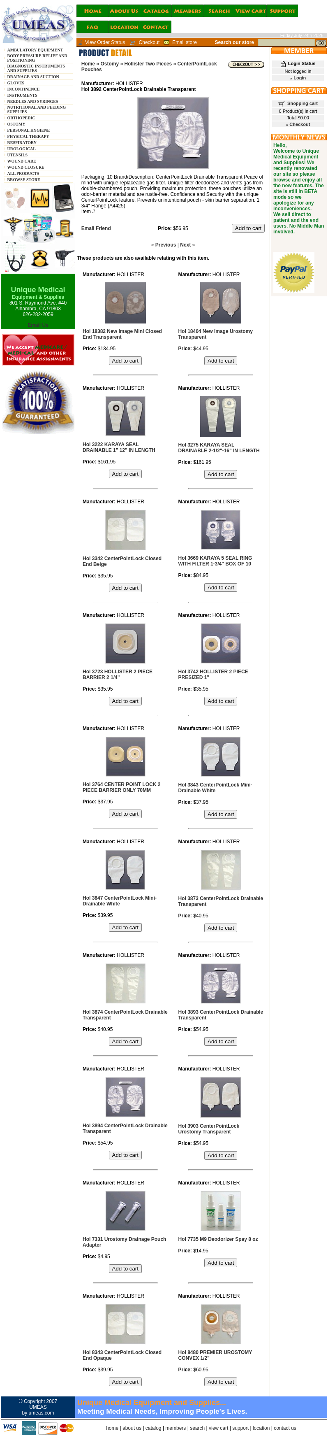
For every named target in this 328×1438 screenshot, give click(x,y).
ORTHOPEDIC (21, 118)
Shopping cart (302, 103)
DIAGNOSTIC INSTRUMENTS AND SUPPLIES (36, 68)
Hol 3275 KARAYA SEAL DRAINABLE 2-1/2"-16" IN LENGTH (219, 448)
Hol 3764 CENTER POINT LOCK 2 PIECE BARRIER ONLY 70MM (121, 787)
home (112, 1428)
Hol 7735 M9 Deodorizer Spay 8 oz (218, 1239)
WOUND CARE (21, 161)
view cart (218, 1428)
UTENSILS (17, 155)
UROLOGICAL (21, 149)
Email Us (38, 325)
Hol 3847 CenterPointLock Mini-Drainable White (120, 901)
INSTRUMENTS (22, 95)
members (175, 1428)
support (240, 1428)
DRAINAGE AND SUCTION (33, 76)
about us (131, 1428)
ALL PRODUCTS (23, 173)
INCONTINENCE (23, 89)
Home (88, 64)
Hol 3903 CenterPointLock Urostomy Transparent (209, 1129)
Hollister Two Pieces (148, 64)
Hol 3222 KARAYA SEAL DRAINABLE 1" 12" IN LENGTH (119, 447)
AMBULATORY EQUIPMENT (35, 50)
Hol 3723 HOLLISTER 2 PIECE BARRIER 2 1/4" (117, 674)
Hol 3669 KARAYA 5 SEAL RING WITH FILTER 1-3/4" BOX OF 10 (215, 561)
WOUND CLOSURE (25, 167)
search (197, 1428)
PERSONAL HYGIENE (28, 130)
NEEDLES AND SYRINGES (32, 101)
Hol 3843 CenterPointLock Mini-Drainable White (215, 787)
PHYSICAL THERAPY (28, 136)
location (261, 1428)
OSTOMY (16, 124)
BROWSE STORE (23, 179)
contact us (285, 1428)
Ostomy (109, 64)
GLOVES (16, 83)
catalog (154, 1428)
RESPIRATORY (22, 142)
